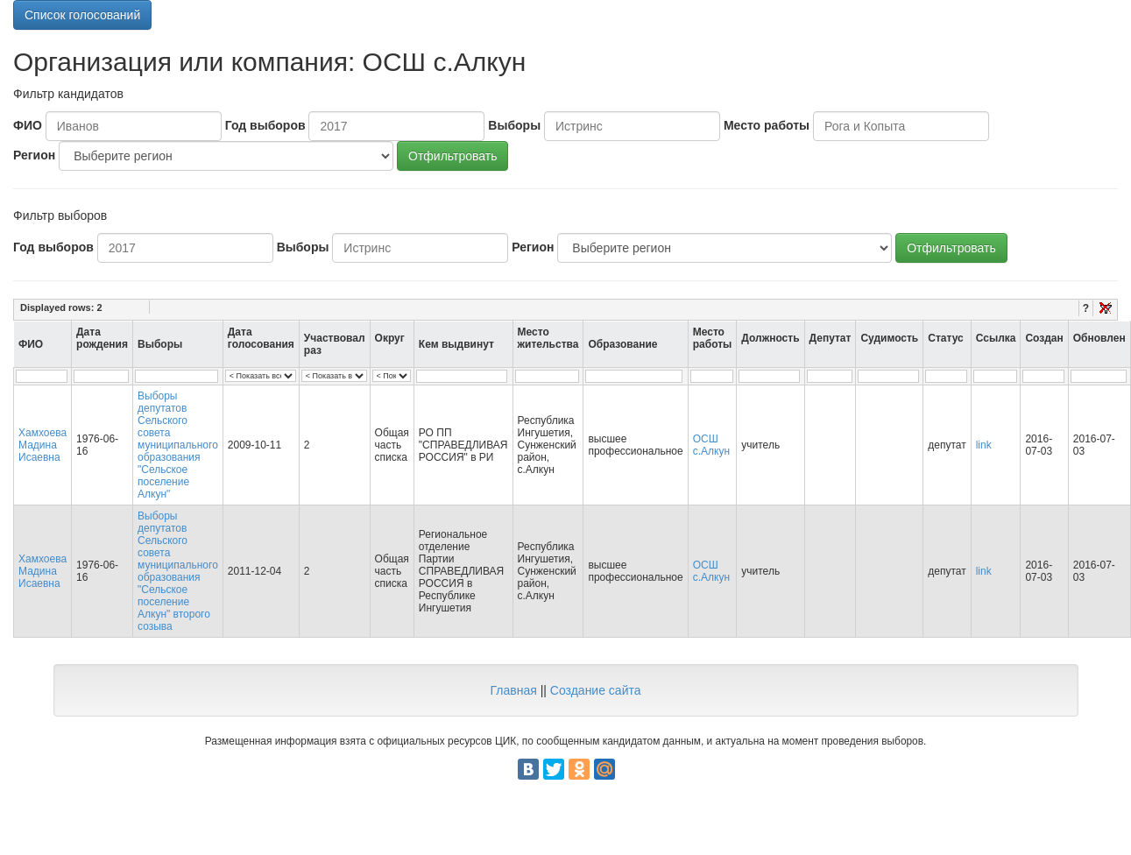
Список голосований (82, 15)
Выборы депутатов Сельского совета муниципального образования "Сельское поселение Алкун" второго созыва (178, 571)
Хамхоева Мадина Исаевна (42, 445)
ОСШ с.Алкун (711, 445)
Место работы (766, 125)
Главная (513, 690)
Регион (34, 155)
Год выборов (265, 125)
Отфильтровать (452, 156)
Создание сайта (595, 690)
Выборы (514, 125)
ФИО (27, 125)
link (984, 445)
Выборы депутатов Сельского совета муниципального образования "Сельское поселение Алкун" (178, 445)
